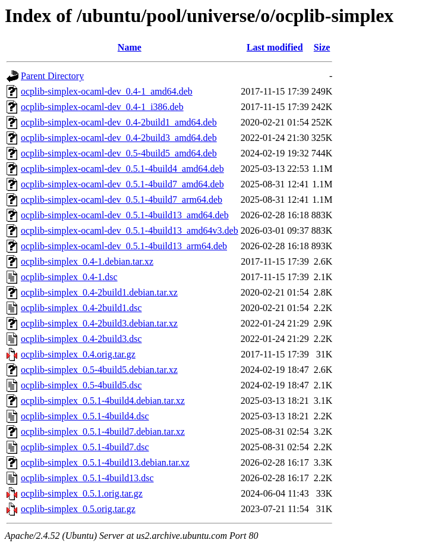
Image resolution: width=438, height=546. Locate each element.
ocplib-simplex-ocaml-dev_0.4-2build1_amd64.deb (119, 122)
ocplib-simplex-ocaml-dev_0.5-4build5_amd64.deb (119, 153)
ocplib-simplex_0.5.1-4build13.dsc (87, 478)
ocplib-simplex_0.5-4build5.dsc (81, 385)
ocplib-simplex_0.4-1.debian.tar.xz (87, 261)
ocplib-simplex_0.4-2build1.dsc (81, 308)
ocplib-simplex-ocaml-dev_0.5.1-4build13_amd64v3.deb (129, 230)
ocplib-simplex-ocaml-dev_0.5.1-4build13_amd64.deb (125, 215)
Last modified (275, 47)
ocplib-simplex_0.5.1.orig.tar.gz (82, 493)
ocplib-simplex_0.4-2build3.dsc (81, 339)
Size (322, 47)
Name (129, 47)
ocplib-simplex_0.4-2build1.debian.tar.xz (99, 292)
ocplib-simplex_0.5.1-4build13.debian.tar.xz (105, 462)
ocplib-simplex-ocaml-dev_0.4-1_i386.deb (102, 107)
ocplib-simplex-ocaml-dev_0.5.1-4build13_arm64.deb (124, 246)
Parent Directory (52, 76)
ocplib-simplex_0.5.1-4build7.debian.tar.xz (103, 431)
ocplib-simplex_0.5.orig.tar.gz (78, 509)
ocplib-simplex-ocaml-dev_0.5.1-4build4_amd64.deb (122, 169)
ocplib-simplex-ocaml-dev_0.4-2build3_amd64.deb (119, 138)
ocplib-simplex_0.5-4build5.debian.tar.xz (99, 370)
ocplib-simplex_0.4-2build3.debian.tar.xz (99, 323)
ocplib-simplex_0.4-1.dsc (69, 277)
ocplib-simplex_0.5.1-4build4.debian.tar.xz (103, 401)
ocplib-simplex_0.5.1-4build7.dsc (85, 447)
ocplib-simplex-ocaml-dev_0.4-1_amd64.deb (107, 91)
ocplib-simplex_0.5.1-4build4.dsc (85, 416)
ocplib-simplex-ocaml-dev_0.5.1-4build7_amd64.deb (122, 184)
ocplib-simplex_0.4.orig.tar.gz (78, 354)
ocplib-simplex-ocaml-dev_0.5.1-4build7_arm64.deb (121, 199)
